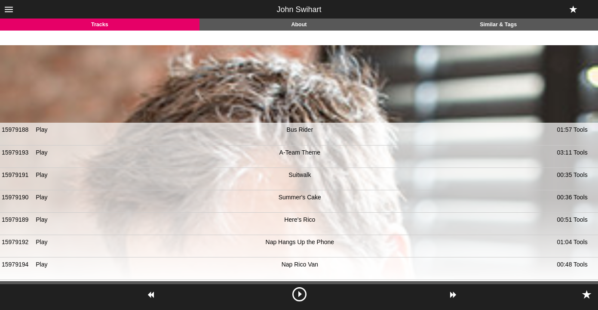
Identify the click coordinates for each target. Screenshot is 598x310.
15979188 (15, 129)
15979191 (15, 174)
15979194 (15, 264)
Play (41, 129)
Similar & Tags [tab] (498, 25)
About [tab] (299, 25)
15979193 (15, 152)
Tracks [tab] (99, 25)
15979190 (15, 197)
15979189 (15, 219)
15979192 (15, 242)
